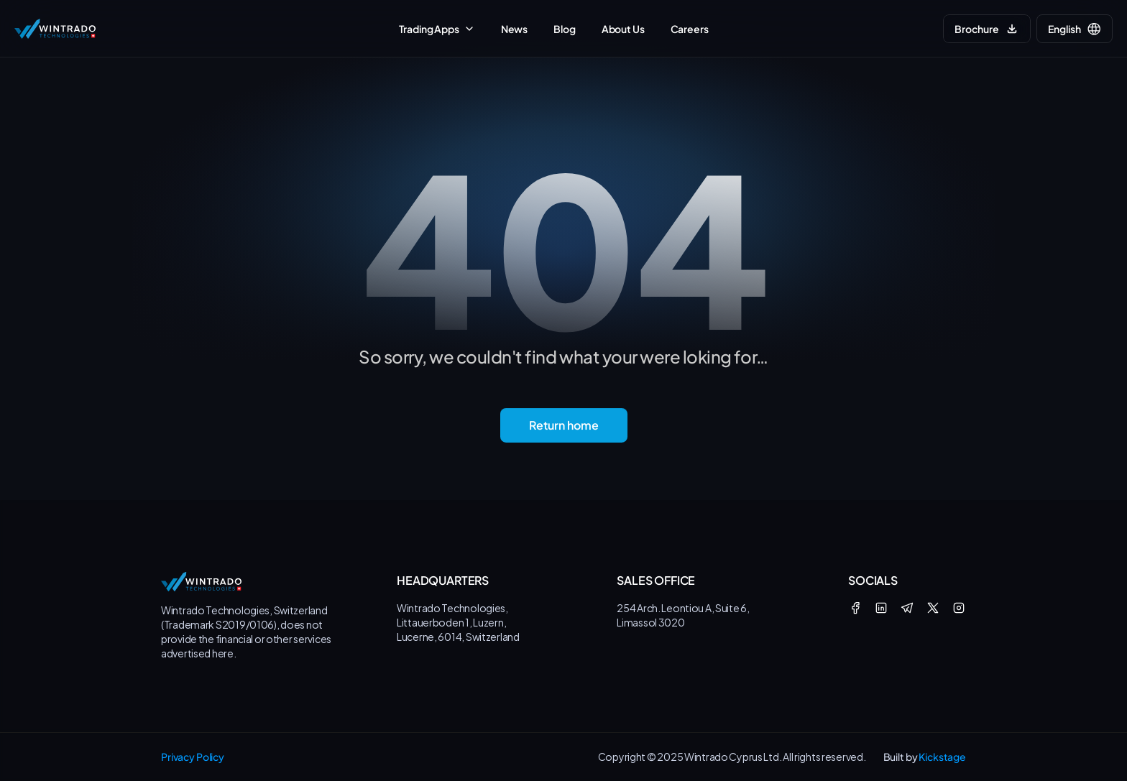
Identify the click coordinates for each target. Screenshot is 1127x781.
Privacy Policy (192, 756)
